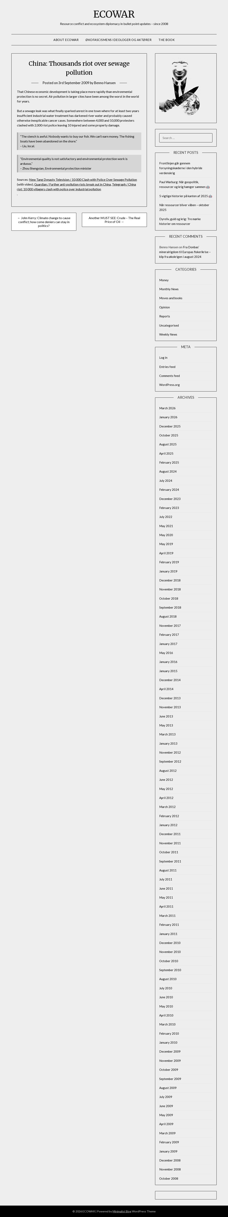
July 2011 (165, 879)
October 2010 (168, 961)
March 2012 (167, 807)
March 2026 (167, 408)
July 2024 (165, 480)
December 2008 (170, 1160)
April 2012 (166, 798)
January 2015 (168, 671)
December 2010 (170, 943)
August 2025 (168, 444)
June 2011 (166, 888)
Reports (164, 316)
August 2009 (168, 1088)
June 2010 (166, 997)
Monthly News (169, 289)
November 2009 (170, 1060)
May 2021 (166, 526)
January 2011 (168, 934)
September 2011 (170, 861)
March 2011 (167, 915)
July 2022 (165, 517)
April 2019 (166, 553)
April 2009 (166, 1124)
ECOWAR (114, 14)
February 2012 (169, 816)
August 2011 (168, 870)
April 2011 (166, 906)
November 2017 (170, 625)
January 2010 (168, 1042)
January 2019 (168, 571)
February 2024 (169, 489)
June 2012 (166, 779)
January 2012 (168, 825)
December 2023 (170, 499)
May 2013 (166, 725)
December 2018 (170, 580)
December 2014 (170, 680)
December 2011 (170, 834)
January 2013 (168, 743)
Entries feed (167, 367)
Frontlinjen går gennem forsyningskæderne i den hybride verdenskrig (180, 168)
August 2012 (168, 770)
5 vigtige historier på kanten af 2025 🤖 (185, 196)
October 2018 (168, 598)
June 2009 (166, 1106)
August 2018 (168, 616)
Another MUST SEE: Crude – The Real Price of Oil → (114, 220)
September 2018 (170, 607)
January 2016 (168, 662)
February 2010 (169, 1033)
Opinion (164, 307)
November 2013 (170, 707)
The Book (166, 40)
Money (164, 280)
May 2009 (166, 1115)
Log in (163, 357)
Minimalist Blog (122, 1211)
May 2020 (166, 535)
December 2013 (170, 698)
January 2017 (168, 644)
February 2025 (169, 462)
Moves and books (170, 298)
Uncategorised (169, 325)
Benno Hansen (105, 83)
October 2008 (168, 1178)
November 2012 (170, 752)
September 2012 (170, 761)
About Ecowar (66, 40)
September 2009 (170, 1079)
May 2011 (166, 897)
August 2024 (168, 471)
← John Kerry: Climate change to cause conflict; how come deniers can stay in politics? (43, 222)
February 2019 (169, 562)
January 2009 (168, 1151)
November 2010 (170, 952)
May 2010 (166, 1006)
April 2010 (166, 1015)
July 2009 (165, 1097)
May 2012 (166, 789)
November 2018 (170, 589)
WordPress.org (169, 384)
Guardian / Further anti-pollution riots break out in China (72, 184)
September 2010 (170, 970)
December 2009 (170, 1051)
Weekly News (168, 334)
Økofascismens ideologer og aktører (118, 40)
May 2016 (166, 653)
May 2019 (166, 544)
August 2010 (168, 979)
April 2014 (166, 689)
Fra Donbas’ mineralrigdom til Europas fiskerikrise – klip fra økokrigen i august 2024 (185, 252)
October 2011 (168, 852)
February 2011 (169, 924)
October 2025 (168, 435)
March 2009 (167, 1133)
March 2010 (167, 1024)
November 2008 (170, 1169)
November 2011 (170, 843)
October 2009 (168, 1069)
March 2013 (167, 734)
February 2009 (169, 1142)
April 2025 (166, 453)
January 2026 (168, 417)
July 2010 (165, 988)
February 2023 (169, 508)
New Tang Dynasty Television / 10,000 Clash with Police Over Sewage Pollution (83, 179)
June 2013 (166, 716)
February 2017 (169, 634)
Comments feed (169, 376)
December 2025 (170, 426)
